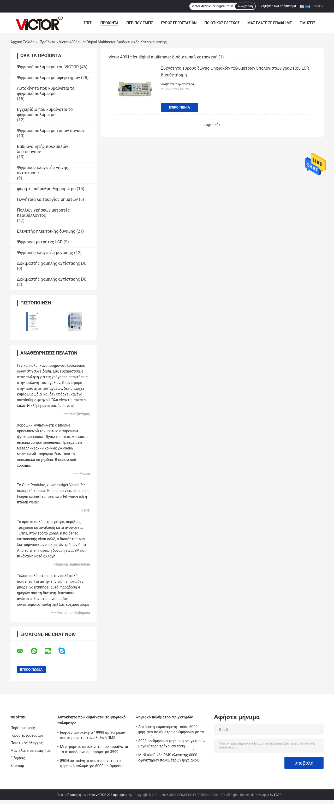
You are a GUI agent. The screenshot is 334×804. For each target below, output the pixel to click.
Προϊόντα (109, 23)
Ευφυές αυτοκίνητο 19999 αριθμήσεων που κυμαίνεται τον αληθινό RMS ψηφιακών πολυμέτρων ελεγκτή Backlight (93, 735)
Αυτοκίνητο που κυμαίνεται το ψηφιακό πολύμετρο (46, 91)
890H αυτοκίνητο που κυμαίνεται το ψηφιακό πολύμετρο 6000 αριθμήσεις (91, 763)
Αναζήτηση (245, 6)
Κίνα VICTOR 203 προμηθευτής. (111, 795)
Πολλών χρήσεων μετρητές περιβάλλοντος (43, 213)
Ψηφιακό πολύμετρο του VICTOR (48, 66)
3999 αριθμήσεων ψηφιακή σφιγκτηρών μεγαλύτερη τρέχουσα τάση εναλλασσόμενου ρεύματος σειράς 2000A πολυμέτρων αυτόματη (173, 744)
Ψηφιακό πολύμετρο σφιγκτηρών (48, 77)
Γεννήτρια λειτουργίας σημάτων (47, 199)
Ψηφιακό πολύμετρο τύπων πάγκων (51, 130)
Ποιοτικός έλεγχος (222, 23)
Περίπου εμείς (139, 23)
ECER (278, 795)
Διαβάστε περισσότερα (177, 84)
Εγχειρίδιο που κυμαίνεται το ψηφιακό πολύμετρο (45, 112)
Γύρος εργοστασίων (179, 23)
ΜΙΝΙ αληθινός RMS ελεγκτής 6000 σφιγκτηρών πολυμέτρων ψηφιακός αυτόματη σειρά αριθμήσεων (168, 758)
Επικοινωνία (179, 107)
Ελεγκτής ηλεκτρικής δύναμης (46, 231)
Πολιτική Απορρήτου (71, 795)
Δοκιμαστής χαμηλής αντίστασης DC (52, 263)
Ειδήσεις (307, 23)
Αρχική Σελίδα (22, 42)
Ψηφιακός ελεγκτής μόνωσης (45, 252)
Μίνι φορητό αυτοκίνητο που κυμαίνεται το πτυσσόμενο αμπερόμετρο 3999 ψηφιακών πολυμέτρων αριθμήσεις (94, 750)
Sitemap (17, 766)
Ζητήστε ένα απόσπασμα (278, 6)
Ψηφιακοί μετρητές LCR (40, 241)
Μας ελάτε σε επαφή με (269, 23)
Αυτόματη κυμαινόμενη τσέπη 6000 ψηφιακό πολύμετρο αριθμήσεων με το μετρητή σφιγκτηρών (171, 730)
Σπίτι (88, 23)
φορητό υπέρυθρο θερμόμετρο (46, 188)
